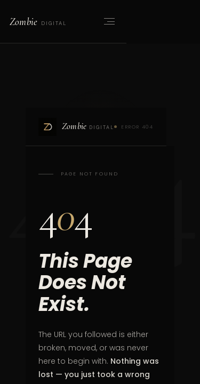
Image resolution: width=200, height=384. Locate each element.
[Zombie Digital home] (38, 22)
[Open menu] (108, 21)
